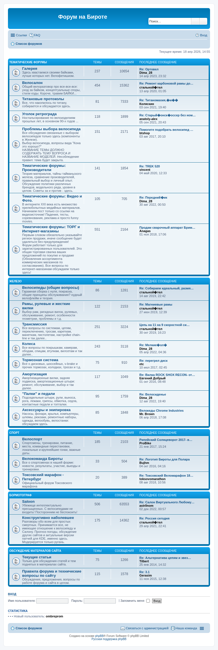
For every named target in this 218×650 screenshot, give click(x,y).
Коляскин (146, 104)
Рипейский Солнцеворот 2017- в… (165, 439)
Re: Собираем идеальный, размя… (166, 288)
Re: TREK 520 (149, 166)
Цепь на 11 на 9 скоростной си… (164, 325)
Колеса (28, 344)
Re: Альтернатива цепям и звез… (165, 557)
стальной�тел (150, 87)
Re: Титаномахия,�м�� (158, 100)
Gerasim (145, 575)
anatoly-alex (148, 119)
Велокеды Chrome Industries (161, 410)
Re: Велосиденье (152, 394)
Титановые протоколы (43, 99)
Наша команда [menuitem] (186, 628)
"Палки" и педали (38, 394)
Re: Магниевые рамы (155, 304)
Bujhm (144, 462)
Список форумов (29, 43)
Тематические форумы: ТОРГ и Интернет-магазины (51, 229)
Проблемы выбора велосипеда (51, 129)
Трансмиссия (34, 324)
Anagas (145, 231)
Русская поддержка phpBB (108, 639)
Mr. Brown (146, 414)
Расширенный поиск (203, 21)
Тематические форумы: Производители (44, 167)
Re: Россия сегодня (154, 518)
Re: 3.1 (144, 572)
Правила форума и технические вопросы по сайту (51, 573)
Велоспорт (32, 439)
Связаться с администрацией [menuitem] (147, 628)
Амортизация (34, 374)
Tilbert (144, 561)
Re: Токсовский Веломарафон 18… (166, 475)
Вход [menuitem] (203, 35)
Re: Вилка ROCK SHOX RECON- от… (167, 374)
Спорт (14, 432)
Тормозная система (40, 360)
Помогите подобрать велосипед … (166, 129)
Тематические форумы (28, 62)
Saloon (28, 501)
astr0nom (146, 505)
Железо (15, 281)
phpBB (99, 636)
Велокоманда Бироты (42, 459)
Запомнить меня (135, 600)
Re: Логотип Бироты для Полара (164, 459)
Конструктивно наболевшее (48, 518)
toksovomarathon (152, 479)
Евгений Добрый (152, 378)
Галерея (29, 68)
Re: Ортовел (149, 69)
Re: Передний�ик (153, 197)
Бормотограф (20, 495)
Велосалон (32, 83)
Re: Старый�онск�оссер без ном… (167, 115)
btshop (144, 133)
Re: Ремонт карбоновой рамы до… (166, 83)
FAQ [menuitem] (37, 35)
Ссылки (21, 35)
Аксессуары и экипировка (46, 410)
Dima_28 (145, 72)
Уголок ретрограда (39, 114)
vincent (144, 169)
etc (141, 364)
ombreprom (54, 616)
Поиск (195, 21)
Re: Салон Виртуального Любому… (166, 502)
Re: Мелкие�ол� (153, 345)
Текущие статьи (36, 557)
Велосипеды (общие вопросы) (50, 287)
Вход (12, 594)
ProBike (145, 443)
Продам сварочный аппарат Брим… (167, 227)
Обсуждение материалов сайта (35, 550)
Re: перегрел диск (153, 360)
